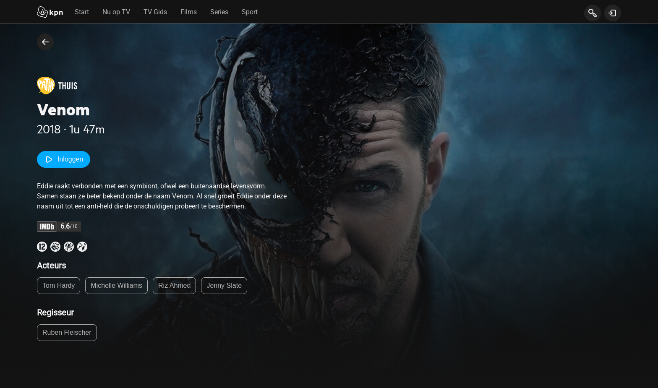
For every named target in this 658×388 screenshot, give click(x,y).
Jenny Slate (224, 285)
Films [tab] (188, 12)
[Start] (50, 13)
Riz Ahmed (174, 285)
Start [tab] (82, 12)
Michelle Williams (116, 285)
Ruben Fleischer (66, 332)
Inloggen (63, 159)
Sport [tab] (250, 12)
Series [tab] (219, 12)
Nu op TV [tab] (116, 12)
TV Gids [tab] (155, 12)
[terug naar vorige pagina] (45, 42)
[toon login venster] (612, 13)
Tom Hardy (58, 285)
